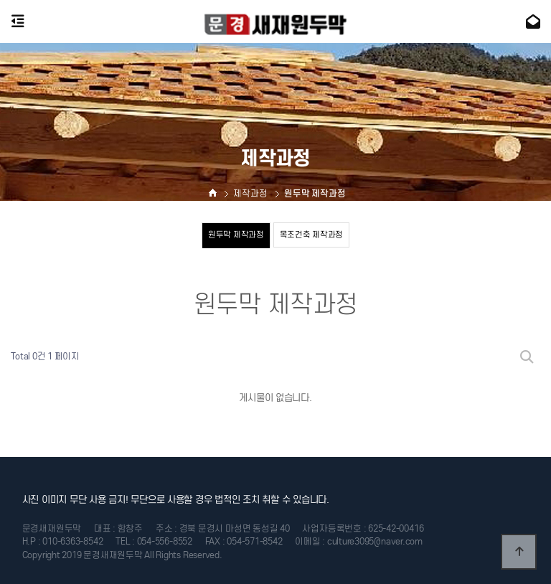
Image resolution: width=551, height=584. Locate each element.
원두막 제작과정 (236, 235)
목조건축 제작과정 (312, 235)
